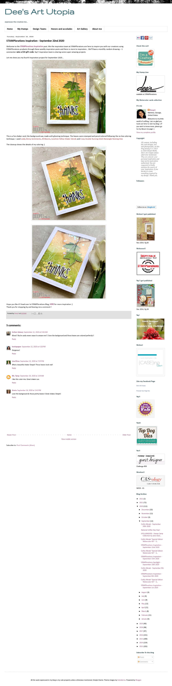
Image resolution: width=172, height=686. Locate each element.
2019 (141, 624)
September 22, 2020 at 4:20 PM (34, 347)
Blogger (138, 680)
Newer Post (11, 435)
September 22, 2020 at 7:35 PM (32, 361)
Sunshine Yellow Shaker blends (63, 139)
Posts (141, 657)
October (144, 517)
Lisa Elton (16, 361)
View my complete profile (145, 132)
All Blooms (46, 139)
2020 (141, 506)
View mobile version (68, 439)
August (144, 592)
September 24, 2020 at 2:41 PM (29, 390)
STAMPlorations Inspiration (31, 46)
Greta (14, 390)
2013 (141, 646)
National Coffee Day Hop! (150, 530)
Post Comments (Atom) (26, 445)
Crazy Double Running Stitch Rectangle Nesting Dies (101, 139)
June (143, 600)
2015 (141, 639)
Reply (14, 339)
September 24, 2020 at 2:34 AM (32, 376)
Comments (143, 662)
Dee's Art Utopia (39, 11)
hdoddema (121, 680)
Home (10, 29)
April (143, 608)
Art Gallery (82, 29)
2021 (141, 503)
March (144, 611)
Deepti (152, 110)
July (143, 596)
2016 (141, 635)
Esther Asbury (17, 332)
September (145, 521)
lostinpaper (16, 347)
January (144, 619)
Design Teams (39, 29)
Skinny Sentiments (33, 139)
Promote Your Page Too (143, 391)
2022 (141, 499)
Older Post (127, 435)
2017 (141, 631)
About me (97, 29)
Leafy (23, 139)
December (145, 510)
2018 (141, 627)
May (143, 604)
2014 (141, 643)
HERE (52, 304)
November (145, 514)
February (144, 615)
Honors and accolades (61, 29)
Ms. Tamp (15, 376)
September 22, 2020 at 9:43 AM (36, 332)
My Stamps (22, 29)
